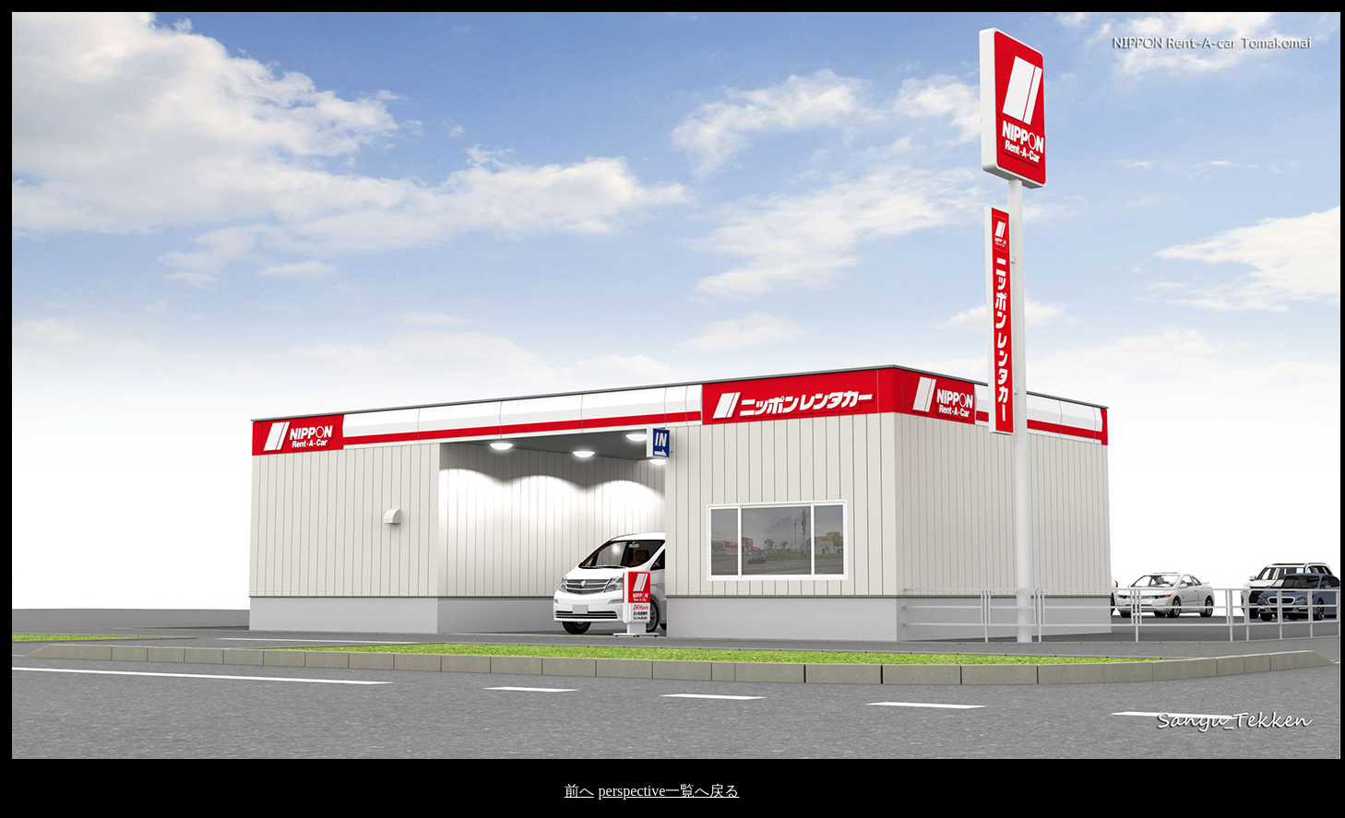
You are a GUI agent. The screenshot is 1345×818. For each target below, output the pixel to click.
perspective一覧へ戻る (669, 791)
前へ (579, 791)
